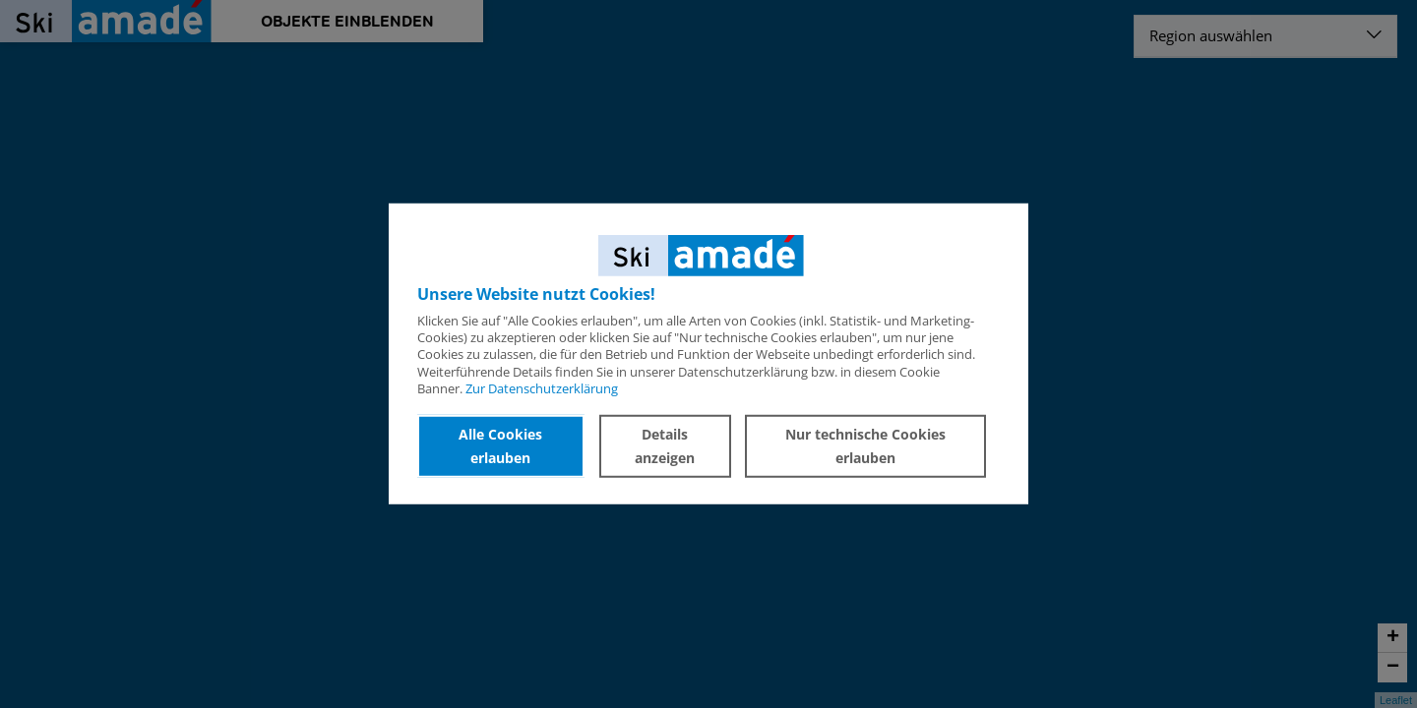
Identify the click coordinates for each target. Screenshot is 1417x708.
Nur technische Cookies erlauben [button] (865, 446)
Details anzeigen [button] (665, 446)
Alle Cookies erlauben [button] (500, 446)
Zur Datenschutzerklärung (541, 388)
